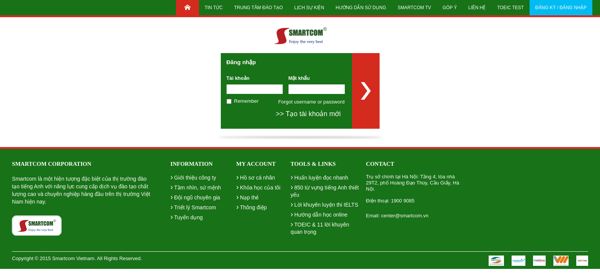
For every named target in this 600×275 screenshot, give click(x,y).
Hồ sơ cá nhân (255, 177)
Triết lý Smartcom (193, 206)
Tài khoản (238, 78)
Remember (246, 101)
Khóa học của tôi (258, 187)
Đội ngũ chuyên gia (195, 196)
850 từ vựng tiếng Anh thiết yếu (324, 190)
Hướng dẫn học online (318, 214)
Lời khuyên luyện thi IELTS (324, 204)
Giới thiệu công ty (193, 177)
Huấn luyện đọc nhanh (319, 177)
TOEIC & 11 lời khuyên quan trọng (319, 227)
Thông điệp (251, 206)
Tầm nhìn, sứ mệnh (195, 187)
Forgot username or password (311, 102)
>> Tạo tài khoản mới (308, 114)
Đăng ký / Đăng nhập (561, 7)
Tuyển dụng (186, 216)
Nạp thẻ (247, 196)
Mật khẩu (299, 78)
